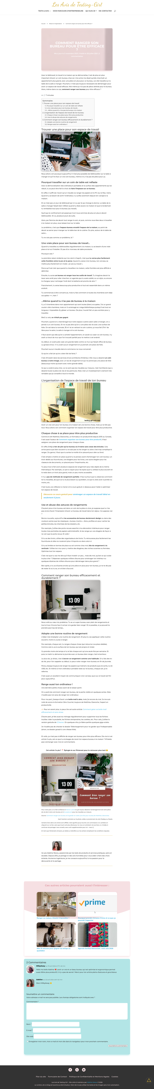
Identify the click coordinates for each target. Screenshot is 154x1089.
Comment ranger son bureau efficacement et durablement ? (68, 120)
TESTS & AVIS (43, 11)
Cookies (114, 1077)
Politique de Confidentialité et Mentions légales (89, 1077)
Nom (28, 1024)
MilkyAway (40, 966)
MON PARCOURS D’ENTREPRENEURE (68, 11)
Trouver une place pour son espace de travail (61, 103)
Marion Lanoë (70, 809)
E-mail (29, 1030)
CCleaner (60, 722)
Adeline (39, 980)
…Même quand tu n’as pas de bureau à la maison (64, 110)
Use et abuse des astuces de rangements (62, 117)
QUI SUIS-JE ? (90, 11)
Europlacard (68, 812)
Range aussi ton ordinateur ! (57, 124)
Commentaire (32, 1002)
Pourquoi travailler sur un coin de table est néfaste (65, 106)
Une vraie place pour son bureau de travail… (62, 108)
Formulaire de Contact (57, 1077)
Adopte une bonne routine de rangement (62, 122)
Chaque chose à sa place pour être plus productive (65, 115)
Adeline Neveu (92, 1082)
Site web (29, 1036)
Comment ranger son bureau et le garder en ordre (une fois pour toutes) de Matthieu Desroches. (77, 815)
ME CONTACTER (105, 11)
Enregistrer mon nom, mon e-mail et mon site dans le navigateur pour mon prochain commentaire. (68, 1041)
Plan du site (41, 1077)
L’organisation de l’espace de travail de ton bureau (64, 113)
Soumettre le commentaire (118, 1046)
